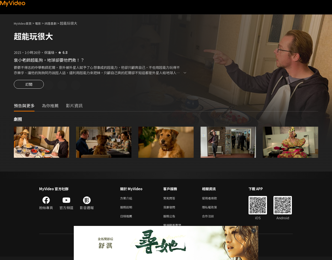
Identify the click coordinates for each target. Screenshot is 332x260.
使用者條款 (213, 199)
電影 (41, 23)
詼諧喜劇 (55, 23)
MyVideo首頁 (24, 23)
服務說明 (127, 208)
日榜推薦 (127, 218)
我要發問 (170, 208)
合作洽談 (212, 218)
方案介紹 (127, 199)
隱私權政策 (213, 208)
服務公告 (170, 218)
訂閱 (29, 86)
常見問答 (170, 199)
